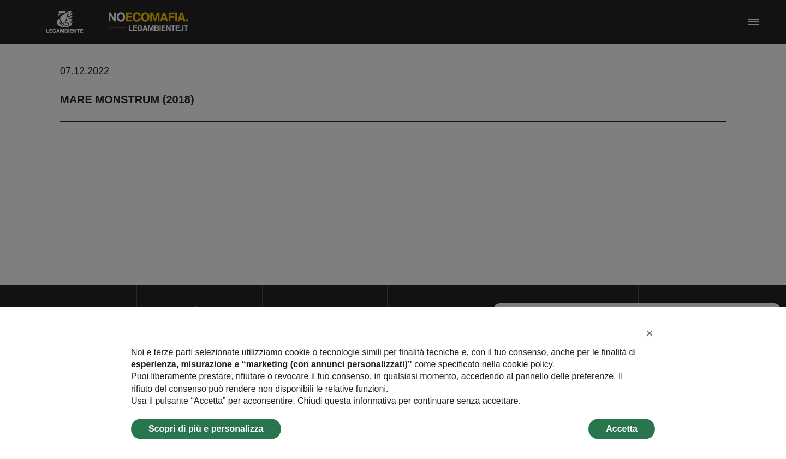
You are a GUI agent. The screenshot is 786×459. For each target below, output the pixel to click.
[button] (649, 333)
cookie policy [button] (527, 364)
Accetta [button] (622, 428)
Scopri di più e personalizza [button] (206, 428)
